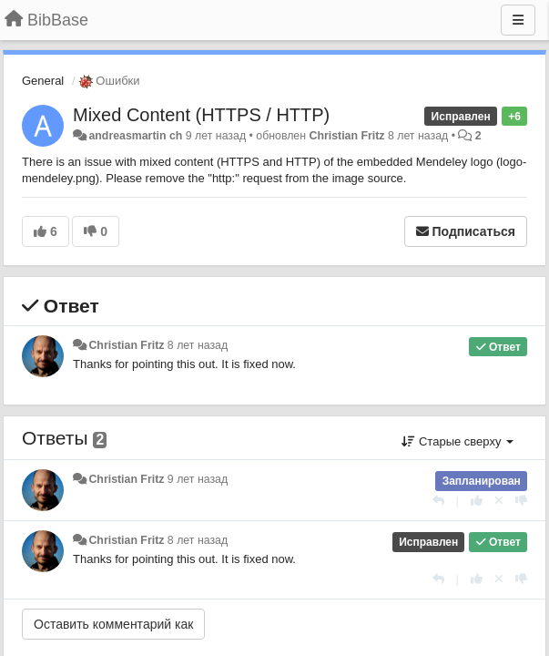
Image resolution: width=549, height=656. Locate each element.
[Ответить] (438, 500)
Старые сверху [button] (457, 441)
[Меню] (518, 20)
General (43, 80)
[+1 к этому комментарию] (477, 500)
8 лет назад (198, 345)
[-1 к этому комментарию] (521, 500)
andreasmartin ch (135, 135)
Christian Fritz (347, 135)
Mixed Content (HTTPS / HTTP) (201, 115)
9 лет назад (198, 479)
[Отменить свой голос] (498, 500)
